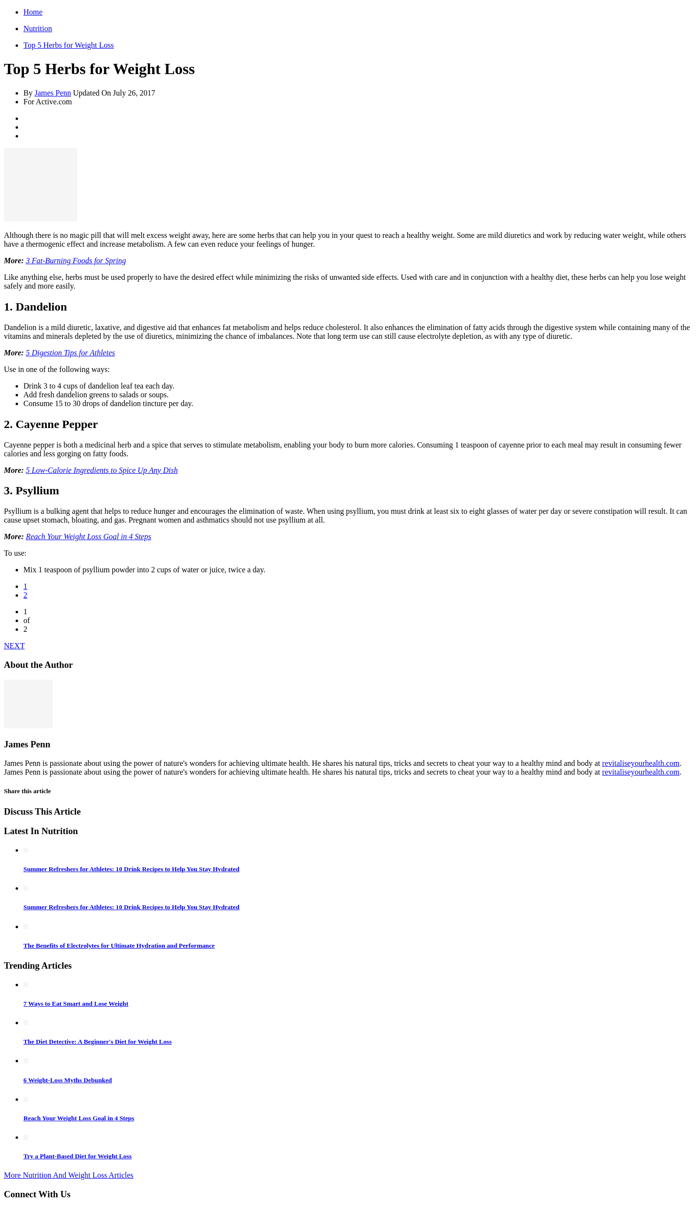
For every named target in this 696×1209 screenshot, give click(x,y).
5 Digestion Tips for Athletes (70, 353)
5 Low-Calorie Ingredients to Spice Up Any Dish (102, 470)
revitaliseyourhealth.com (641, 763)
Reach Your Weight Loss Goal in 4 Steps (88, 536)
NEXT (14, 646)
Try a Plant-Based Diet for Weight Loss (77, 1156)
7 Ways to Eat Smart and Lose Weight (75, 1003)
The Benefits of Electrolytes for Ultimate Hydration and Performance (119, 945)
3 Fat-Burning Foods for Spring (76, 260)
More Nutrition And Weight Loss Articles (69, 1175)
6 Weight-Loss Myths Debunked (67, 1080)
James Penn (53, 93)
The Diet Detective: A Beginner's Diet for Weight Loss (97, 1041)
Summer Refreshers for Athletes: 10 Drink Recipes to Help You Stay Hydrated (131, 869)
